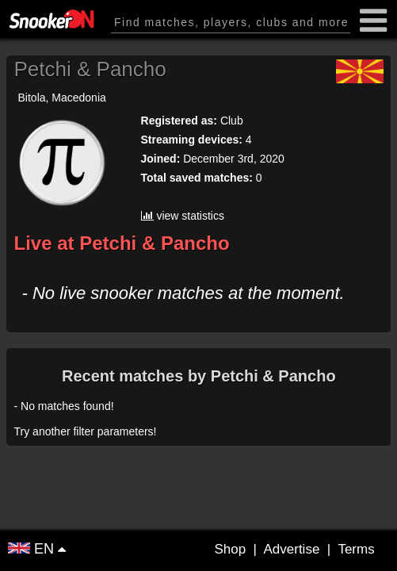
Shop (230, 549)
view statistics (182, 215)
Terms (356, 549)
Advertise (291, 549)
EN (33, 549)
